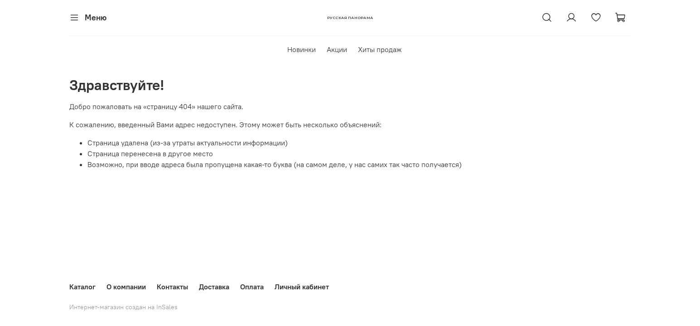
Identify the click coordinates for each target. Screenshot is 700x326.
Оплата (252, 286)
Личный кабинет (302, 286)
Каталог (82, 286)
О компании (126, 286)
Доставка (214, 286)
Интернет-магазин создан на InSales (123, 307)
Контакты (172, 286)
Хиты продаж (380, 49)
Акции (337, 49)
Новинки (301, 49)
